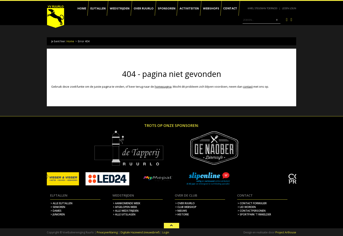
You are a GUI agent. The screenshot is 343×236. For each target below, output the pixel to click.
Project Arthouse (285, 232)
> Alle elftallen (61, 203)
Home (70, 41)
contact (248, 87)
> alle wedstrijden (125, 211)
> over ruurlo (185, 203)
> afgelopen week (125, 207)
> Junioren (58, 214)
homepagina (163, 87)
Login (165, 232)
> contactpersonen (252, 211)
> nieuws (181, 211)
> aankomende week (126, 203)
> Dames (56, 211)
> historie (182, 214)
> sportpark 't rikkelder (254, 214)
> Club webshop (185, 207)
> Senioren (58, 207)
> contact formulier (252, 203)
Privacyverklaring (107, 232)
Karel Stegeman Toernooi (262, 8)
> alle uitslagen (124, 214)
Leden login (289, 8)
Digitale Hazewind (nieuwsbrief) (140, 232)
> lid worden (247, 207)
